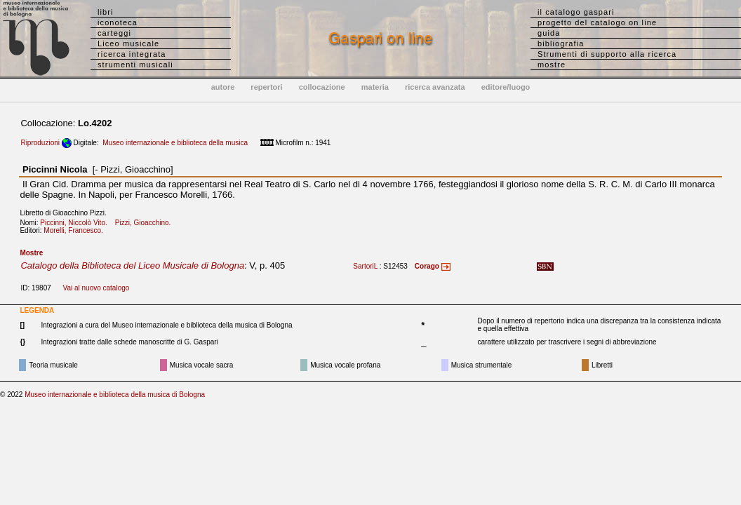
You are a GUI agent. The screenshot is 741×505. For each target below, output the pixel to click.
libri (106, 12)
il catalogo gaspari (576, 12)
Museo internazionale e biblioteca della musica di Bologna (115, 394)
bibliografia (561, 43)
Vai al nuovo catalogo (95, 288)
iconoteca (118, 22)
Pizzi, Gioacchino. (146, 223)
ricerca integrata (132, 54)
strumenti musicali (135, 64)
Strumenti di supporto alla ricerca (607, 54)
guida (549, 33)
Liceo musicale (128, 43)
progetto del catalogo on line (597, 22)
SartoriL (365, 266)
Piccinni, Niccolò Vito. (76, 223)
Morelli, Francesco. (76, 230)
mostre (552, 64)
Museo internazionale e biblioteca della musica (175, 143)
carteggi (114, 33)
